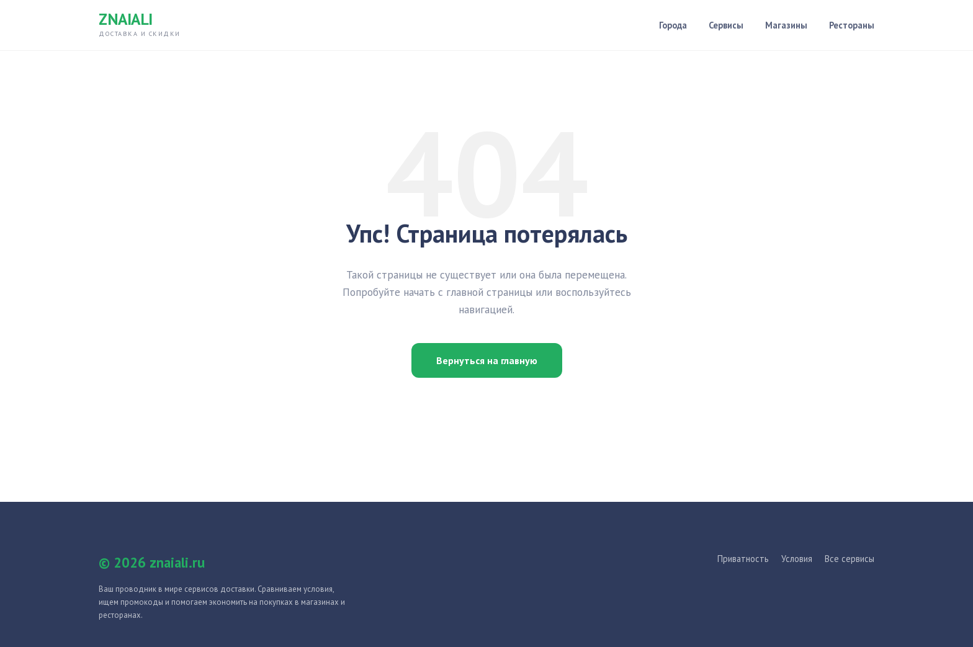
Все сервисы (849, 558)
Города (673, 25)
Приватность (743, 558)
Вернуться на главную (486, 360)
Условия (796, 558)
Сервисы (726, 25)
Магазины (786, 25)
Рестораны (851, 25)
